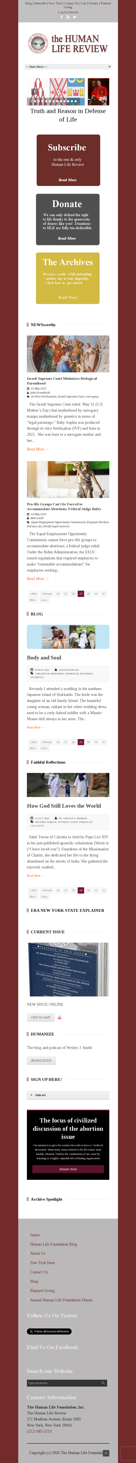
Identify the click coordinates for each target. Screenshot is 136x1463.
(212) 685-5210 (39, 1431)
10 (65, 101)
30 (88, 593)
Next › (33, 600)
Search (73, 12)
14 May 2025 (38, 514)
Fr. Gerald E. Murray (73, 818)
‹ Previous (46, 593)
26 (58, 593)
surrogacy (92, 396)
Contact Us (71, 3)
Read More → (38, 449)
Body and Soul (44, 658)
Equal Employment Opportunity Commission (58, 522)
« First (33, 593)
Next (102, 92)
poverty (63, 822)
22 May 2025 (38, 388)
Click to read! (40, 1017)
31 (96, 593)
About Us (37, 1253)
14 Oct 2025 (42, 818)
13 (76, 101)
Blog (28, 3)
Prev (34, 92)
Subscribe (40, 3)
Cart (83, 3)
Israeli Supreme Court (71, 396)
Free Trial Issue (42, 1263)
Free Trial (55, 3)
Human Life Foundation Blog (53, 1244)
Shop (34, 1281)
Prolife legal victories (56, 526)
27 (65, 593)
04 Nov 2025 (42, 670)
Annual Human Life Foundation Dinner (61, 1300)
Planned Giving (42, 1291)
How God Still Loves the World (64, 806)
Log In (62, 12)
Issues (35, 1235)
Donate (93, 3)
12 (72, 101)
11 (68, 101)
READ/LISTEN (41, 1060)
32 (103, 593)
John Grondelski (40, 392)
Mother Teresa (45, 822)
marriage (72, 673)
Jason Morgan (69, 670)
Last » (44, 600)
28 (73, 593)
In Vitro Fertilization (43, 396)
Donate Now (68, 1169)
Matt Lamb (37, 518)
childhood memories (49, 673)
